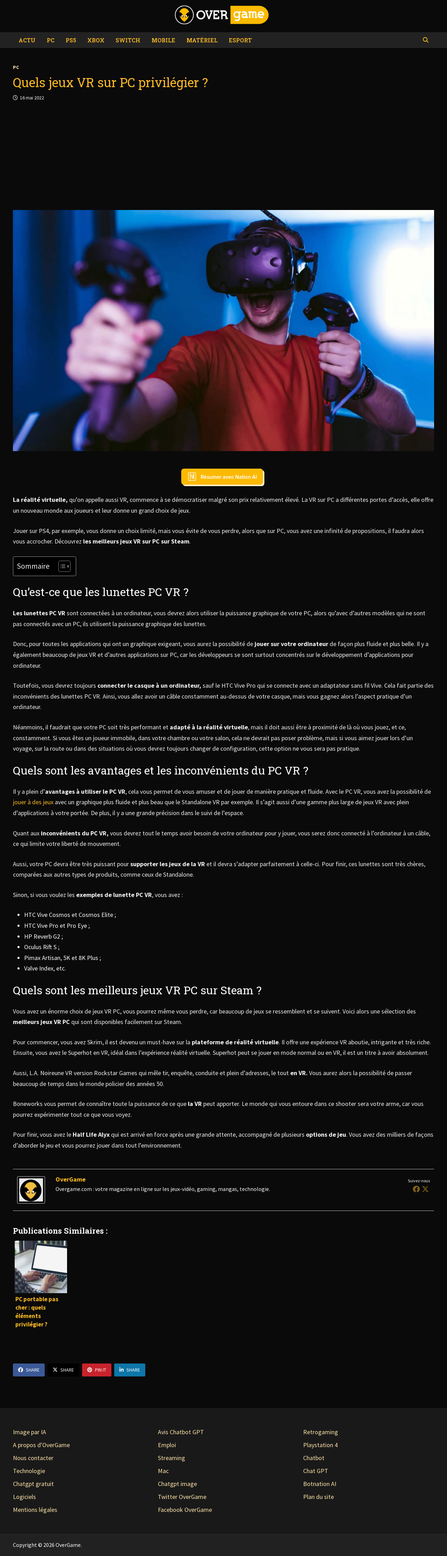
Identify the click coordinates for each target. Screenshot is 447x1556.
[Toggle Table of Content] (61, 566)
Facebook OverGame (185, 1510)
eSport (240, 40)
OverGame (71, 1179)
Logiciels (24, 1497)
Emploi (167, 1445)
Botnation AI (319, 1484)
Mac (163, 1471)
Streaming (171, 1458)
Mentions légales (35, 1510)
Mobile (163, 40)
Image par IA (29, 1432)
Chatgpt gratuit (33, 1484)
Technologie (29, 1471)
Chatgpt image (177, 1484)
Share (28, 1370)
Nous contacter (33, 1458)
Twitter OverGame (182, 1497)
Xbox (95, 40)
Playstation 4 (320, 1445)
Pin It (96, 1370)
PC (50, 40)
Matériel (202, 40)
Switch (128, 40)
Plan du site (318, 1497)
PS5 (71, 40)
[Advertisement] (223, 156)
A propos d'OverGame (41, 1445)
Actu (27, 40)
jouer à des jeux (33, 802)
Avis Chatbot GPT (181, 1432)
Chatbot (313, 1458)
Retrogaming (320, 1432)
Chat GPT (315, 1471)
